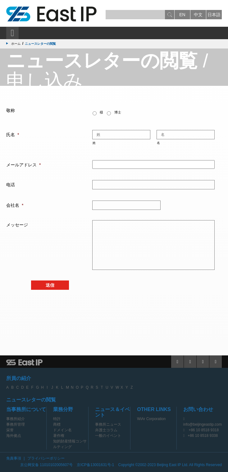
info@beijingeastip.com (202, 424)
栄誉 (10, 430)
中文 (198, 14)
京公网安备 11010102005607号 (46, 465)
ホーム (16, 43)
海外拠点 (13, 435)
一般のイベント (108, 435)
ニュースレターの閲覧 (31, 399)
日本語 (214, 14)
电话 (10, 184)
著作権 (58, 435)
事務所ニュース (108, 424)
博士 (117, 112)
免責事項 (13, 458)
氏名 (12, 134)
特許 (57, 419)
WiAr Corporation (151, 419)
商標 (57, 424)
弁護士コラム (106, 430)
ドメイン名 (62, 430)
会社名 (14, 205)
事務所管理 (15, 424)
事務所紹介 (15, 419)
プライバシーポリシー (46, 458)
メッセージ (17, 224)
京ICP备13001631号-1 (95, 465)
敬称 (10, 110)
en (182, 14)
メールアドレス (23, 164)
